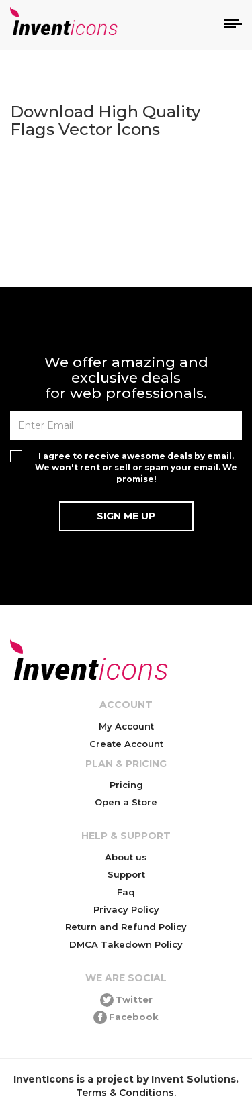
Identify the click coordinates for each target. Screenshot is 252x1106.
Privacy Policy (126, 909)
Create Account (126, 743)
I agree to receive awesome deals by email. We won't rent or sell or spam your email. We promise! (136, 467)
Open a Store (126, 802)
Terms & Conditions (125, 1093)
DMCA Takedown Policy (126, 944)
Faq (126, 892)
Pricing (126, 784)
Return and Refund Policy (126, 926)
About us (126, 857)
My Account (126, 726)
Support (126, 874)
